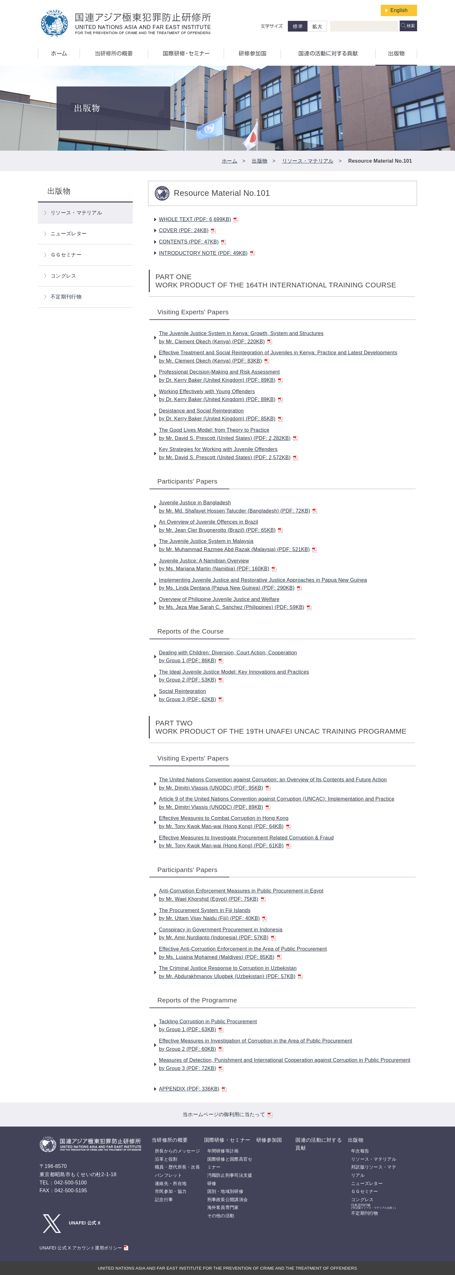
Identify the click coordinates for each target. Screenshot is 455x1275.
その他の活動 (220, 1215)
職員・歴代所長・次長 (177, 1167)
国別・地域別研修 (225, 1191)
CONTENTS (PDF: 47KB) (192, 241)
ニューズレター (69, 233)
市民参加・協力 (170, 1191)
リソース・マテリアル (308, 161)
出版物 (259, 161)
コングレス (63, 276)
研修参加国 (269, 1140)
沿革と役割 (166, 1159)
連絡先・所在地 (170, 1183)
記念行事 (164, 1199)
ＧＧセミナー (66, 254)
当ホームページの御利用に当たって (227, 1114)
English (399, 10)
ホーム (229, 161)
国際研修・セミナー (227, 1140)
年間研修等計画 (223, 1150)
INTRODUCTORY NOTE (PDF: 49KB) (207, 253)
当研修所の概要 (170, 1140)
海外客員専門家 (223, 1207)
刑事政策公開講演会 (227, 1199)
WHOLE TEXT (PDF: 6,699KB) (198, 219)
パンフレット (168, 1175)
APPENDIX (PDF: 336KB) (193, 1089)
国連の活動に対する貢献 (318, 1144)
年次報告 (360, 1150)
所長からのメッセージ (177, 1150)
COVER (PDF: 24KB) (187, 230)
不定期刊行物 (66, 296)
